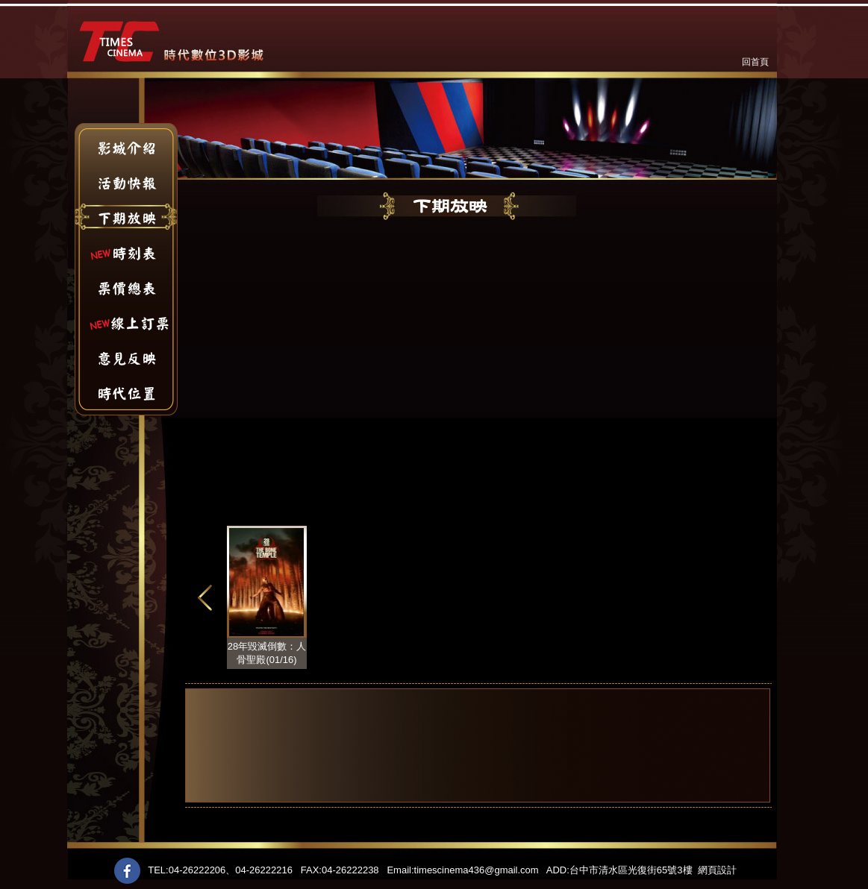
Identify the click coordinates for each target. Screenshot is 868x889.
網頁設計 (717, 870)
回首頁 (755, 62)
